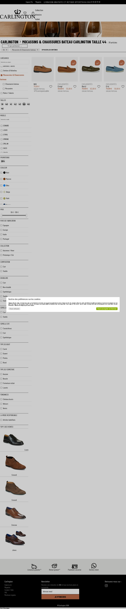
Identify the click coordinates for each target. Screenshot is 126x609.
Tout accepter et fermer (107, 309)
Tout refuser (14, 309)
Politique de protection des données (27, 305)
